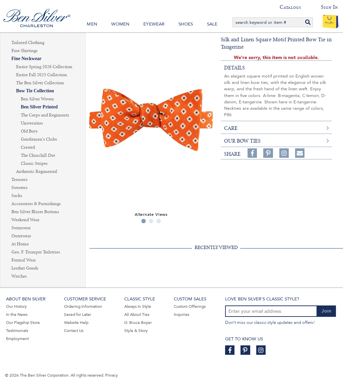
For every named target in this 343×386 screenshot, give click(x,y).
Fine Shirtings (24, 50)
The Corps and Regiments (45, 115)
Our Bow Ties (242, 141)
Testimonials (17, 330)
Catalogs (290, 7)
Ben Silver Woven (37, 99)
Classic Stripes (34, 163)
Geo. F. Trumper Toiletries (35, 252)
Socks (16, 195)
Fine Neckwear (26, 58)
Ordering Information (83, 306)
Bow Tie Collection (35, 90)
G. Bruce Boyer (138, 322)
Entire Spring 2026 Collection (44, 66)
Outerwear (21, 236)
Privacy (111, 375)
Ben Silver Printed (39, 106)
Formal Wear (23, 260)
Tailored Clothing (27, 42)
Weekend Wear (25, 220)
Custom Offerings (190, 306)
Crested (28, 147)
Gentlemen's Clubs (39, 139)
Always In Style (137, 306)
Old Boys (29, 131)
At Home (20, 244)
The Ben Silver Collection (40, 83)
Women (120, 24)
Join (327, 311)
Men (92, 24)
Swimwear (21, 228)
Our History (16, 306)
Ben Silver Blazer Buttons (35, 211)
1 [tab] (143, 221)
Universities (32, 123)
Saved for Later (77, 314)
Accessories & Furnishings (36, 203)
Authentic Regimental (36, 171)
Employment (17, 338)
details (234, 67)
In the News (16, 314)
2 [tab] (151, 221)
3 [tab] (158, 221)
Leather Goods (24, 268)
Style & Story (136, 330)
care (230, 128)
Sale (212, 24)
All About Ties (136, 314)
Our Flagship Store (23, 322)
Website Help (76, 322)
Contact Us (73, 330)
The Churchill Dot (38, 155)
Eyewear (153, 24)
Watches (19, 276)
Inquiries (181, 314)
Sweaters (19, 187)
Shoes (186, 24)
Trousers (19, 179)
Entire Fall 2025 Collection (41, 75)
